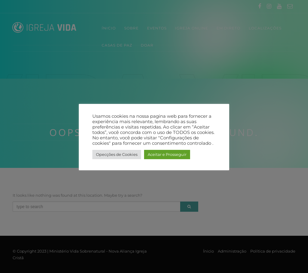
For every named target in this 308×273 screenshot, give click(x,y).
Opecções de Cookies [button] (116, 154)
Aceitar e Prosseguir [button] (167, 154)
